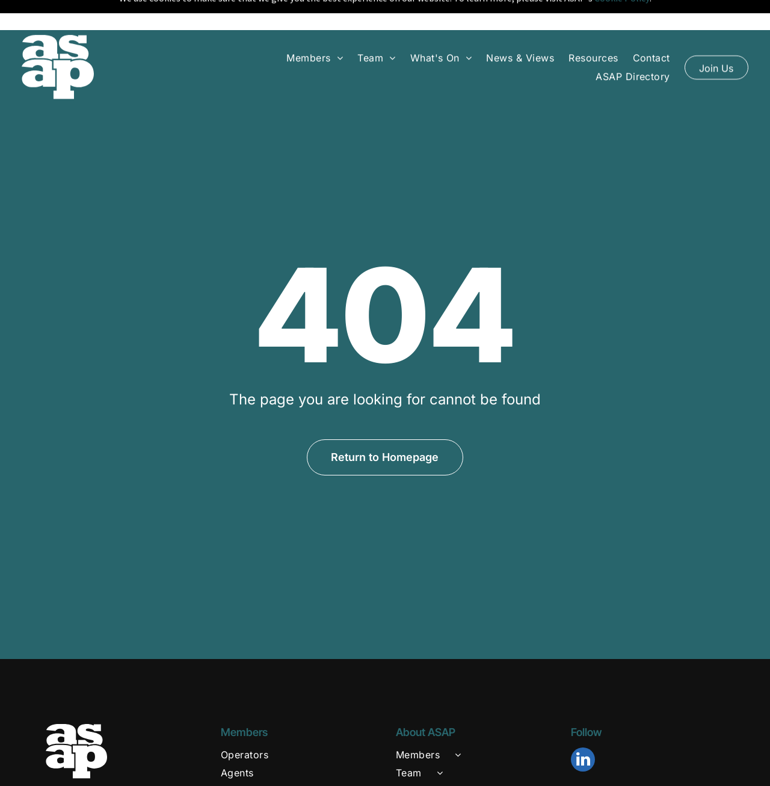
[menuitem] (314, 34)
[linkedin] (583, 730)
